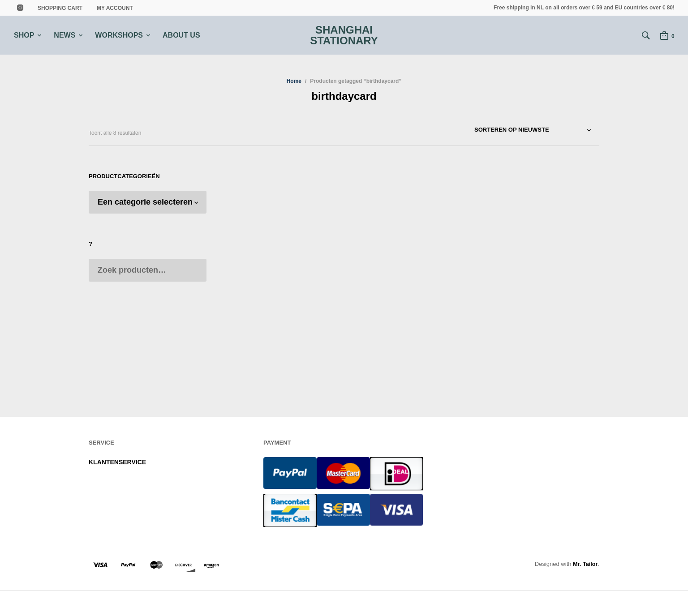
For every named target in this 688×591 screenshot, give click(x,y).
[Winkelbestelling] (536, 130)
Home (294, 82)
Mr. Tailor (585, 564)
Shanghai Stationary (344, 35)
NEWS (64, 35)
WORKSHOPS (119, 35)
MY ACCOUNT (115, 8)
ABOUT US (181, 35)
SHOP (24, 35)
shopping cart (60, 8)
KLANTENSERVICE (117, 463)
